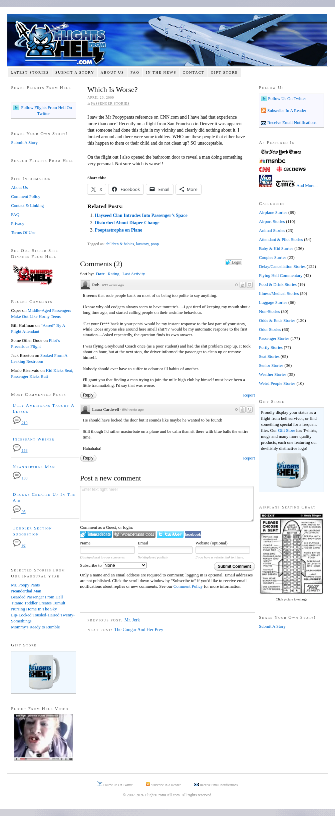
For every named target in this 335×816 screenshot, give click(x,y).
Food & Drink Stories (278, 284)
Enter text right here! (167, 504)
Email (143, 542)
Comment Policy (188, 586)
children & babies (119, 244)
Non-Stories (269, 311)
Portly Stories (271, 347)
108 (20, 478)
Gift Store (224, 72)
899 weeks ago (113, 285)
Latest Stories (30, 72)
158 (20, 450)
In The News (161, 72)
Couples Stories (272, 257)
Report (249, 395)
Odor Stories (270, 329)
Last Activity (133, 273)
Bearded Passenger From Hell (37, 596)
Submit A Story (74, 72)
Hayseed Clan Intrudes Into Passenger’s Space (141, 215)
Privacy (17, 223)
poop (155, 244)
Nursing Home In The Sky (34, 608)
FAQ (134, 72)
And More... (307, 185)
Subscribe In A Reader (286, 110)
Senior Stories (271, 365)
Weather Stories (272, 374)
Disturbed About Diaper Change (127, 222)
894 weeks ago (133, 409)
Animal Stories (272, 230)
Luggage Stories (273, 302)
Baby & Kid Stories (276, 248)
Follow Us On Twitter (286, 98)
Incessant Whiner (34, 438)
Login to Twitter (170, 534)
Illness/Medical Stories (279, 293)
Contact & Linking (27, 205)
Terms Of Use (23, 232)
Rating (113, 273)
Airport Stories (272, 221)
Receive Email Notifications (291, 122)
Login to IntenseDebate (96, 534)
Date (100, 273)
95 (19, 512)
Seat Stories (269, 356)
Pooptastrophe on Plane (118, 230)
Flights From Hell (167, 40)
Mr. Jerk (132, 619)
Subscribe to (113, 565)
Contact (194, 72)
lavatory (142, 244)
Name (85, 542)
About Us (112, 72)
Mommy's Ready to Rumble (35, 626)
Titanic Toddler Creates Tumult (38, 602)
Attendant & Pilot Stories (281, 239)
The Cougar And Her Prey (138, 629)
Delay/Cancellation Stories (282, 266)
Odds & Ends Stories (277, 320)
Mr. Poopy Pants (25, 584)
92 (19, 545)
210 (20, 423)
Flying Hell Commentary (281, 275)
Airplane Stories (273, 212)
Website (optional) (212, 542)
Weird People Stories (277, 383)
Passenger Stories (110, 103)
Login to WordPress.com (134, 534)
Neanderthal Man (34, 466)
